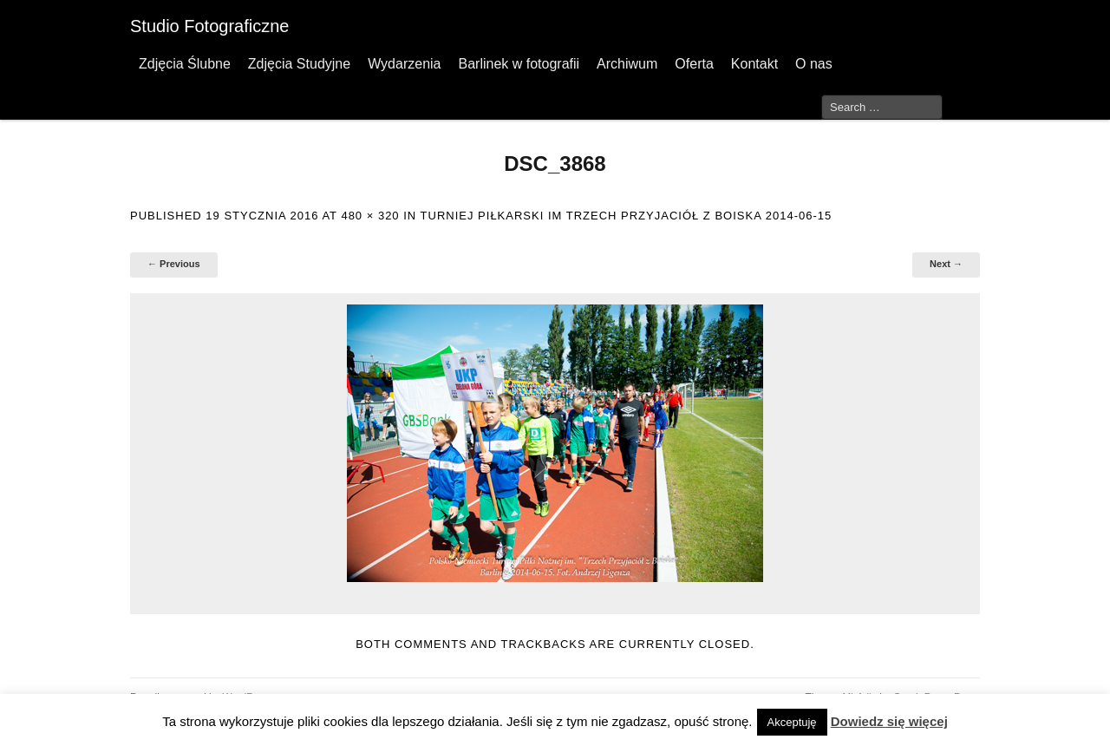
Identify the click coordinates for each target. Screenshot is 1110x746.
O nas (813, 63)
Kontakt (754, 63)
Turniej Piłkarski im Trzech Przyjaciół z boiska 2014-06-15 (626, 215)
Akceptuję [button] (792, 722)
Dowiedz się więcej (889, 721)
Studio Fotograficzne (209, 26)
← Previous (173, 263)
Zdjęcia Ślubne (185, 63)
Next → (946, 263)
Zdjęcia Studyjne (299, 63)
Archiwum (627, 63)
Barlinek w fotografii (518, 63)
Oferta (694, 63)
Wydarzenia (404, 63)
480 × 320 (370, 215)
